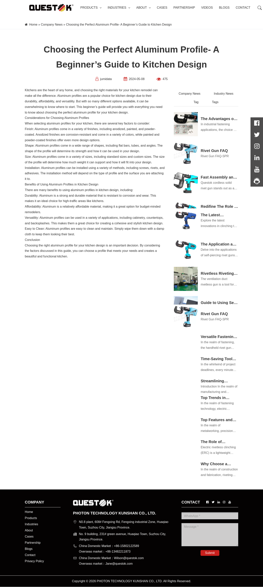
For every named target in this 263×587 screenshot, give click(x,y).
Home (33, 24)
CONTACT (243, 7)
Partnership (33, 542)
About (29, 530)
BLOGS (224, 7)
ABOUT (143, 7)
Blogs (28, 548)
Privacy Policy (34, 561)
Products (31, 518)
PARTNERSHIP (184, 7)
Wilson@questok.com (129, 558)
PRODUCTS (91, 7)
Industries (31, 524)
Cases (29, 536)
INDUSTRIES (119, 7)
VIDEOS (207, 7)
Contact (30, 555)
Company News (51, 24)
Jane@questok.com (119, 563)
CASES (162, 7)
